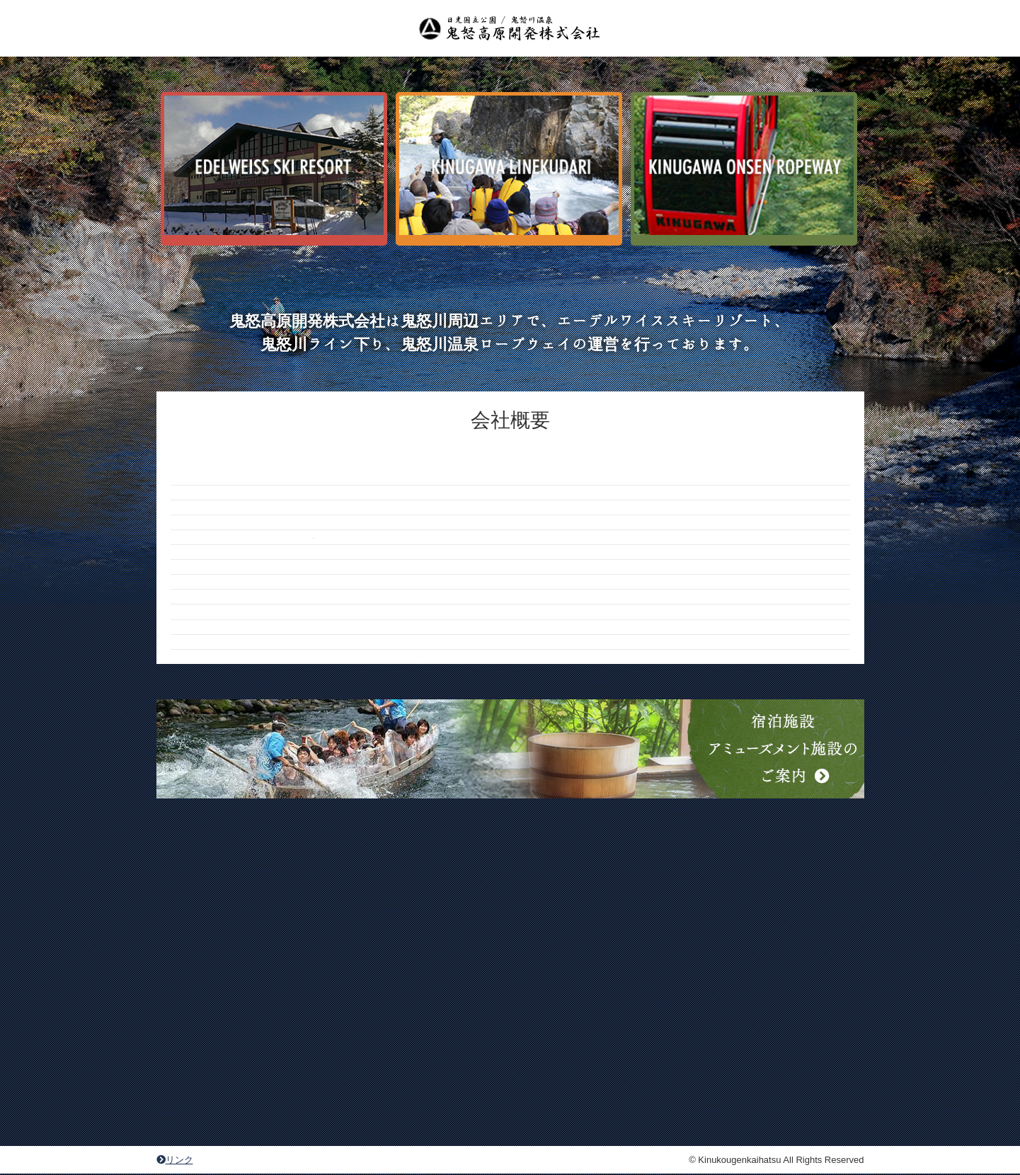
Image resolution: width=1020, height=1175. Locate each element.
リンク (174, 1159)
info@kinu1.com (354, 647)
